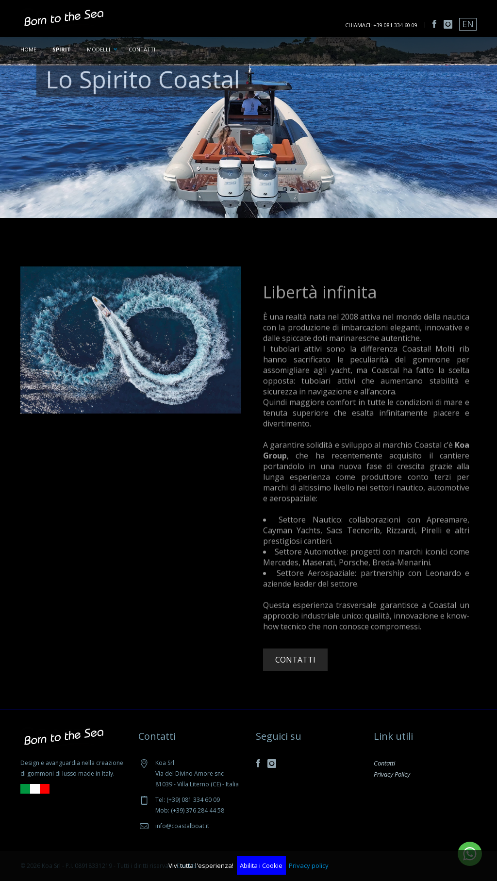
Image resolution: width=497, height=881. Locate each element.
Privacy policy (309, 865)
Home (28, 49)
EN (468, 24)
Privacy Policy (392, 774)
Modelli (98, 49)
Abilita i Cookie (261, 865)
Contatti (142, 49)
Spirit (61, 49)
